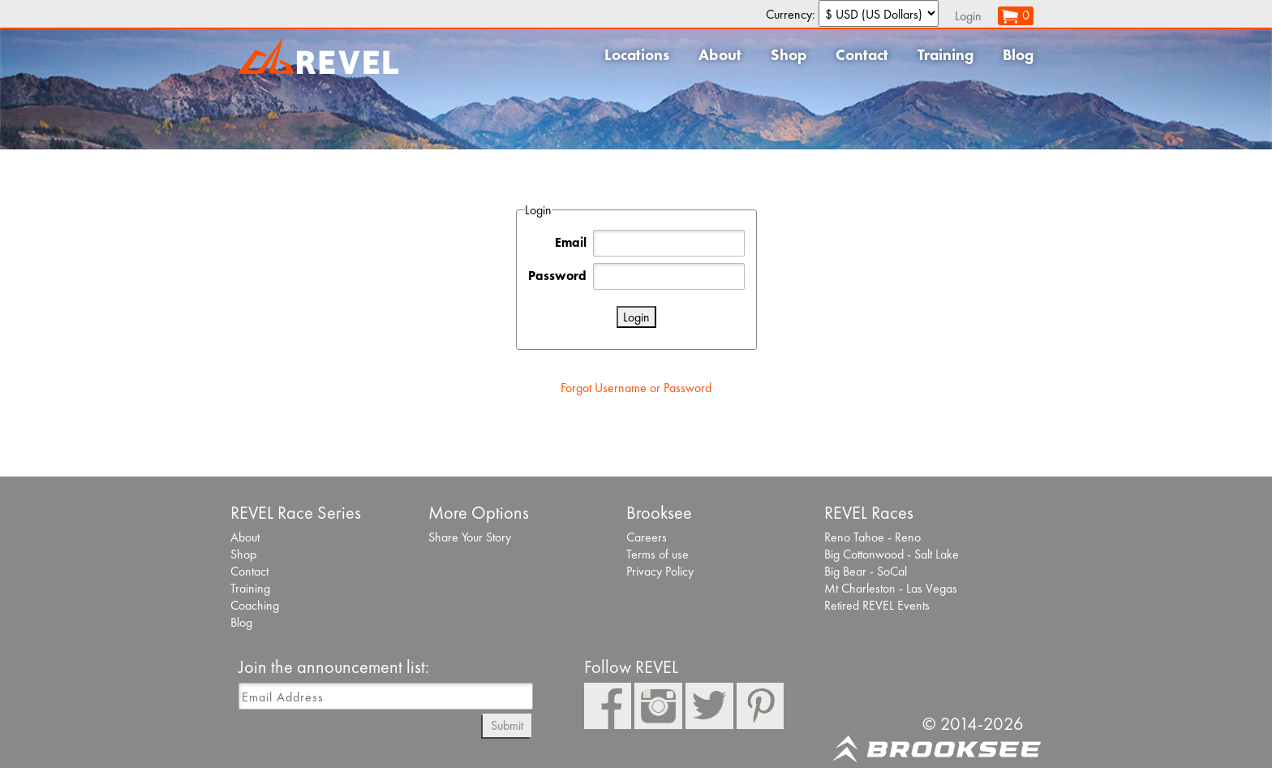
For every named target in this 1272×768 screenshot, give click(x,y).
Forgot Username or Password (636, 387)
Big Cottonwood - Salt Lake (891, 554)
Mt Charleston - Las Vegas (890, 588)
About (719, 55)
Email (571, 242)
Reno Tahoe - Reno (872, 537)
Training (945, 55)
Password (557, 275)
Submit (507, 725)
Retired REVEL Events (877, 605)
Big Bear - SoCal (865, 571)
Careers (646, 537)
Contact (862, 55)
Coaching (254, 605)
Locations (636, 55)
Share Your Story (469, 537)
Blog (1018, 55)
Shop (788, 55)
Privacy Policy (660, 571)
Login (968, 15)
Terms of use (657, 554)
